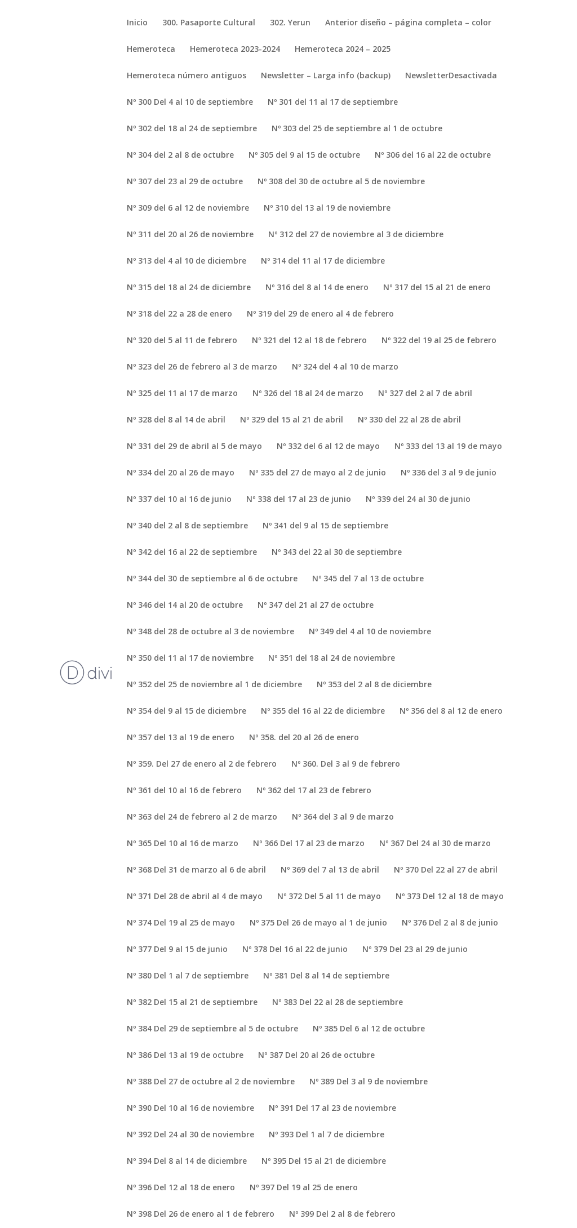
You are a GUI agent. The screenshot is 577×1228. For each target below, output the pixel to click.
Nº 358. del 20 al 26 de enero (304, 737)
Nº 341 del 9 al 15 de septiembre (325, 526)
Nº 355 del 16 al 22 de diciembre (323, 711)
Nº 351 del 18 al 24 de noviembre (331, 658)
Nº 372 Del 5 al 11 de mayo (329, 896)
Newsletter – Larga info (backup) (325, 76)
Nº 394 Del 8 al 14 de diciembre (187, 1161)
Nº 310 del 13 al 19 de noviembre (327, 208)
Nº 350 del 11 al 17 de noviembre (190, 658)
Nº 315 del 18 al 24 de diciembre (189, 287)
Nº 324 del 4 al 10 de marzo (345, 367)
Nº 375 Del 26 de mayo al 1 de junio (318, 923)
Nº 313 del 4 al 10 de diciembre (186, 261)
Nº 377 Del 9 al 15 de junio (177, 949)
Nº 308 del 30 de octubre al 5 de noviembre (341, 181)
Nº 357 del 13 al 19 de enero (180, 737)
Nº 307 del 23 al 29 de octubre (185, 181)
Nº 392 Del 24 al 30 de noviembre (190, 1135)
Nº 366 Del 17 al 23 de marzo (309, 843)
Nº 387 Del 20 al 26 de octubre (316, 1055)
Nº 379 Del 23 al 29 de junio (415, 949)
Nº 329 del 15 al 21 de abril (291, 420)
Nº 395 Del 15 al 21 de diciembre (323, 1161)
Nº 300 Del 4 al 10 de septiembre (190, 102)
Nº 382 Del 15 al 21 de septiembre (192, 1002)
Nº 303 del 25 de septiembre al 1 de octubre (357, 129)
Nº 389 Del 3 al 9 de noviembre (368, 1082)
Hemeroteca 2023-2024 (235, 49)
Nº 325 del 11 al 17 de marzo (182, 393)
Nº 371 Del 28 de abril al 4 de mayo (195, 896)
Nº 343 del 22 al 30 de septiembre (337, 552)
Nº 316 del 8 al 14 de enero (317, 287)
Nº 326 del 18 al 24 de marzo (307, 393)
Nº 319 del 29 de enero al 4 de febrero (320, 314)
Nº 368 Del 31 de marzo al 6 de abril (196, 870)
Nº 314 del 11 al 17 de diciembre (323, 261)
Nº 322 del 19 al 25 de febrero (438, 340)
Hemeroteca (151, 49)
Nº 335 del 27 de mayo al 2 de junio (317, 473)
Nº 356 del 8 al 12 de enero (451, 711)
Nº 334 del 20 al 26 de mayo (180, 473)
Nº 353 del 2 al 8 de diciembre (374, 684)
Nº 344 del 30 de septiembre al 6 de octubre (212, 579)
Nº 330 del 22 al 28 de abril (409, 420)
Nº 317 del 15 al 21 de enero (437, 287)
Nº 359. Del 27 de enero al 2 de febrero (202, 764)
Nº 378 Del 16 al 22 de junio (295, 949)
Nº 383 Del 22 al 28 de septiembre (337, 1002)
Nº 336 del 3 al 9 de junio (448, 473)
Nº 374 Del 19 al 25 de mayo (181, 923)
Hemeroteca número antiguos (186, 76)
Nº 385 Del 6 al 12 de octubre (369, 1029)
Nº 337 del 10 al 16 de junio (179, 499)
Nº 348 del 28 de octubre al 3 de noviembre (210, 632)
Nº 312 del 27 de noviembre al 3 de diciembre (355, 234)
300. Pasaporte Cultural (208, 23)
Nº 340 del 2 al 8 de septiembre (187, 526)
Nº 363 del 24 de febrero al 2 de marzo (202, 817)
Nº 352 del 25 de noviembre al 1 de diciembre (214, 684)
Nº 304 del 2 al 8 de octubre (180, 155)
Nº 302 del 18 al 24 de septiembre (192, 129)
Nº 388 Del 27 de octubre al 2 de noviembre (211, 1082)
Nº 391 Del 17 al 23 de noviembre (332, 1108)
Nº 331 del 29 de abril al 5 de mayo (194, 446)
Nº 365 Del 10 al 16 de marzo (182, 843)
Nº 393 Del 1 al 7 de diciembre (326, 1135)
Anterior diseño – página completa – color (408, 23)
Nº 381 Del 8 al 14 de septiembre (326, 976)
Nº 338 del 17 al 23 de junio (298, 499)
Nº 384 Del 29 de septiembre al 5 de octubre (212, 1029)
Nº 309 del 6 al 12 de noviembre (188, 208)
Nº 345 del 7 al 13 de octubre (368, 579)
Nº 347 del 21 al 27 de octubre (316, 605)
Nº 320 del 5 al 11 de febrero (182, 340)
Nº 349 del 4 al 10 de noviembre (370, 632)
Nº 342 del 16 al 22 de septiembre (192, 552)
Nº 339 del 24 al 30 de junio (418, 499)
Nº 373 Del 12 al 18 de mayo (450, 896)
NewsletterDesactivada (451, 76)
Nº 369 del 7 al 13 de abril (330, 870)
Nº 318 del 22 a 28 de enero (179, 314)
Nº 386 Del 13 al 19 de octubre (185, 1055)
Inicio (137, 23)
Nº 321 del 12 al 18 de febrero (309, 340)
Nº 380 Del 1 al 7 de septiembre (187, 976)
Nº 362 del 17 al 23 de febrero (313, 790)
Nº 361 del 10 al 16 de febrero (184, 790)
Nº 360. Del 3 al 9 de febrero (345, 764)
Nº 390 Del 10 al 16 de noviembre (190, 1108)
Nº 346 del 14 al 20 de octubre (185, 605)
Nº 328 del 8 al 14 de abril (176, 420)
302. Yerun (290, 23)
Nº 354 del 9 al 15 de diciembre (186, 711)
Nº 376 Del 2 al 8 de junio (450, 923)
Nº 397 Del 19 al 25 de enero (304, 1188)
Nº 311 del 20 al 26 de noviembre (190, 234)
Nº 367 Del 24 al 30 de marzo (435, 843)
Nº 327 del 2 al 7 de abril (425, 393)
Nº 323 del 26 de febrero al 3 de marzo (202, 367)
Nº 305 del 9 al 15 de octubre (304, 155)
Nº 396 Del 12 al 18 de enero (181, 1188)
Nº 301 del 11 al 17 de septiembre (333, 102)
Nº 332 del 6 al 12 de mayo (328, 446)
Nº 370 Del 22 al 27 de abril (446, 870)
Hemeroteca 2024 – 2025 (342, 49)
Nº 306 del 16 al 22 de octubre (433, 155)
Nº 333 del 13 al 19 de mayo (448, 446)
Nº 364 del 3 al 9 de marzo (343, 817)
